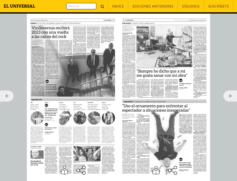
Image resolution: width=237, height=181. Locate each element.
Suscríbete (218, 6)
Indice (118, 6)
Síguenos (191, 6)
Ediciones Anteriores (153, 6)
